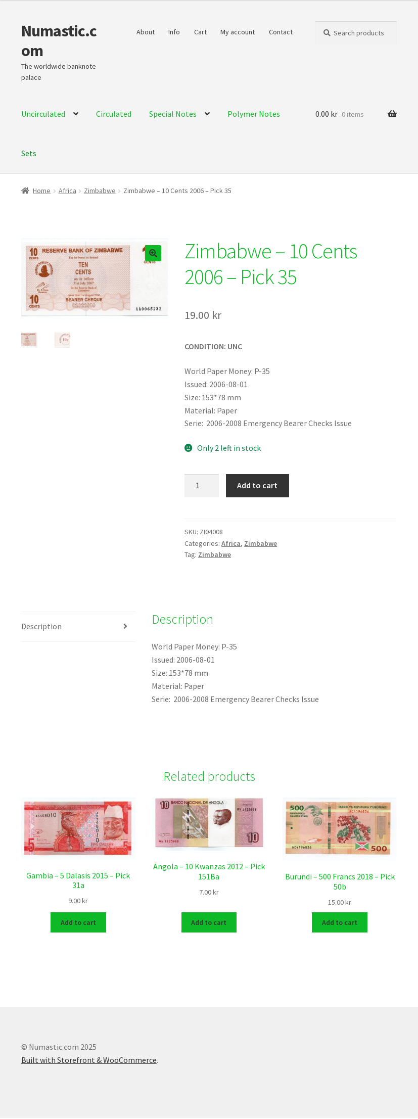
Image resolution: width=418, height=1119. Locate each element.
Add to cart (257, 485)
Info (174, 31)
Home (42, 190)
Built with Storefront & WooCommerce (89, 1060)
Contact (281, 31)
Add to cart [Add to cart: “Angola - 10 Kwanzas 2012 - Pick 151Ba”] (208, 922)
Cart (200, 31)
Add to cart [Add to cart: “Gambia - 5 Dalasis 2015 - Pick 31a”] (78, 922)
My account (237, 31)
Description (41, 626)
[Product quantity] (201, 485)
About (145, 31)
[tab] (78, 627)
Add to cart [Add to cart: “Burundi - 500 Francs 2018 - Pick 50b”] (339, 922)
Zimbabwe (100, 190)
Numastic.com (59, 41)
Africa (67, 190)
